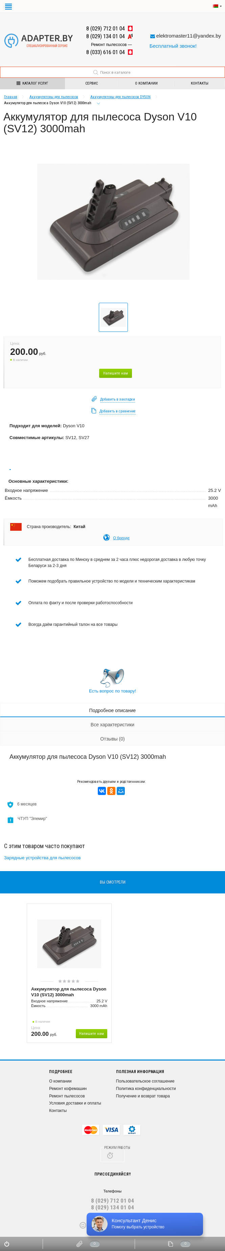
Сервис (91, 83)
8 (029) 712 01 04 (112, 1200)
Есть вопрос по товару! (112, 690)
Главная (10, 97)
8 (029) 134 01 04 (112, 1207)
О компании (146, 83)
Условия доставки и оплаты (75, 1103)
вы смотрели (113, 882)
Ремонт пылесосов (67, 1096)
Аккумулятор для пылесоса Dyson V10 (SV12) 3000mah (68, 991)
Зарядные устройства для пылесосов (42, 857)
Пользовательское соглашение (145, 1081)
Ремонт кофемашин (68, 1088)
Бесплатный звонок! (173, 46)
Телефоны (113, 1191)
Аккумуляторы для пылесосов (53, 97)
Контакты (58, 1110)
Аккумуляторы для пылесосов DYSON (120, 97)
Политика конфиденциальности (146, 1088)
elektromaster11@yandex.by (188, 36)
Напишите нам (115, 373)
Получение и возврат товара (143, 1096)
